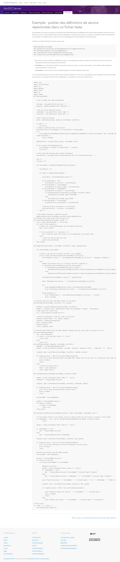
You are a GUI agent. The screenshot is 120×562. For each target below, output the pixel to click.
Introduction (15, 12)
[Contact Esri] (99, 539)
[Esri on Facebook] (93, 539)
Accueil (7, 12)
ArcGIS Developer (37, 548)
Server (6, 543)
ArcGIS (34, 545)
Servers (26, 2)
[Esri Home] (93, 534)
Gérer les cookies (40, 558)
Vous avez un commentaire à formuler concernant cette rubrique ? (95, 518)
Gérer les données (34, 12)
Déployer (24, 12)
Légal (47, 558)
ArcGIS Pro (35, 540)
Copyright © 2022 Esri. (10, 558)
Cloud (40, 2)
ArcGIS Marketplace (38, 554)
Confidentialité (31, 558)
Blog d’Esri (64, 543)
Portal (20, 2)
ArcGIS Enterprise (10, 3)
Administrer (58, 12)
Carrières (63, 540)
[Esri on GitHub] (96, 539)
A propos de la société (67, 537)
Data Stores (33, 2)
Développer (67, 12)
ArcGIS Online (36, 537)
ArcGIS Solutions (37, 551)
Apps (44, 2)
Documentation (8, 554)
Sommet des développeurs (69, 548)
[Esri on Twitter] (90, 539)
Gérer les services (47, 12)
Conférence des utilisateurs (69, 545)
